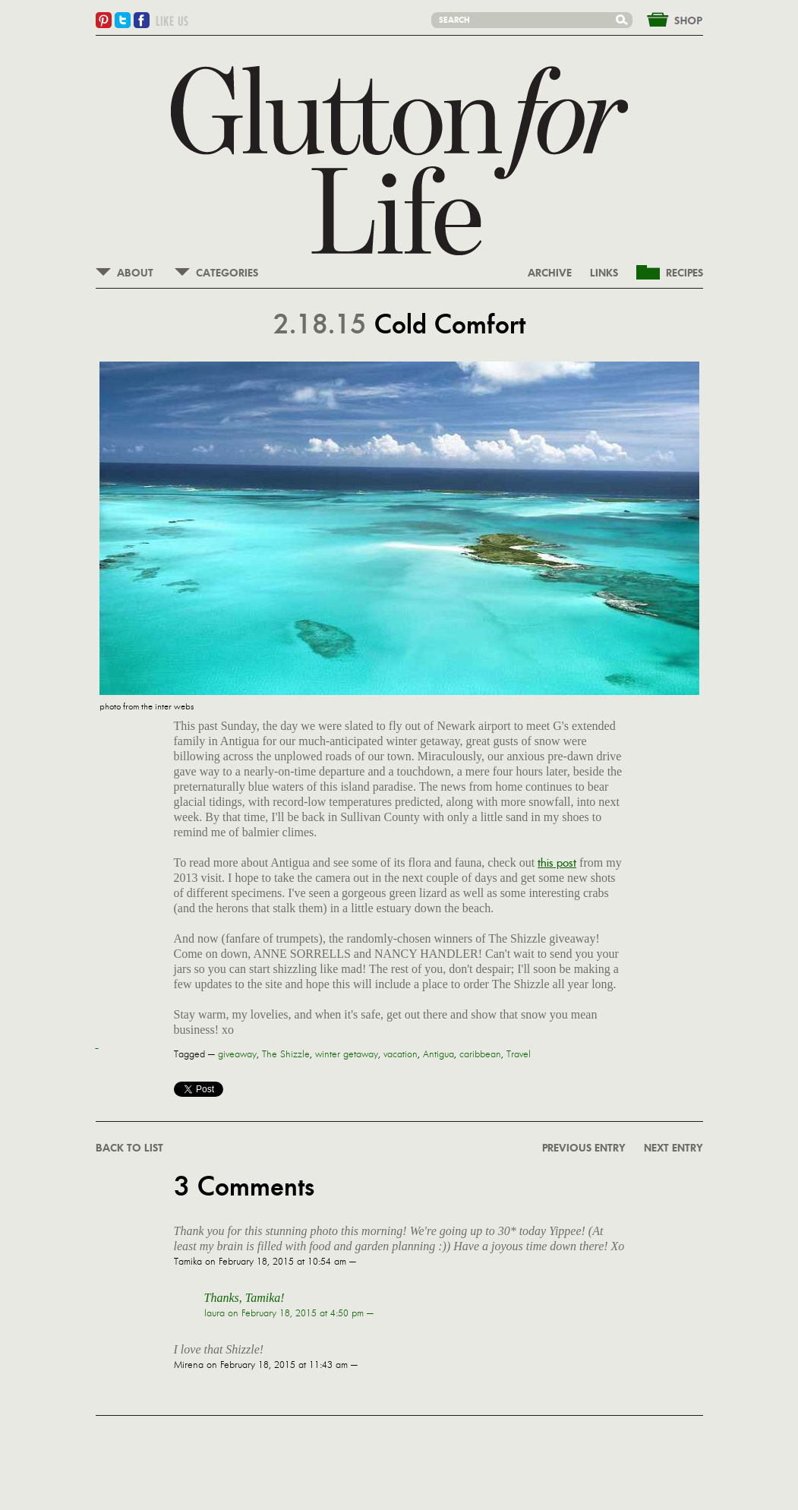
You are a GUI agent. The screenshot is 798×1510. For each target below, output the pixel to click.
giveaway (237, 1054)
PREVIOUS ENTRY (584, 1148)
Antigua (438, 1054)
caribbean (480, 1054)
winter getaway (346, 1054)
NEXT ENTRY (673, 1148)
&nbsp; (666, 18)
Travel (518, 1054)
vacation (400, 1054)
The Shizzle (286, 1054)
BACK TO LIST (129, 1148)
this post (557, 862)
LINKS (604, 273)
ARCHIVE (550, 273)
